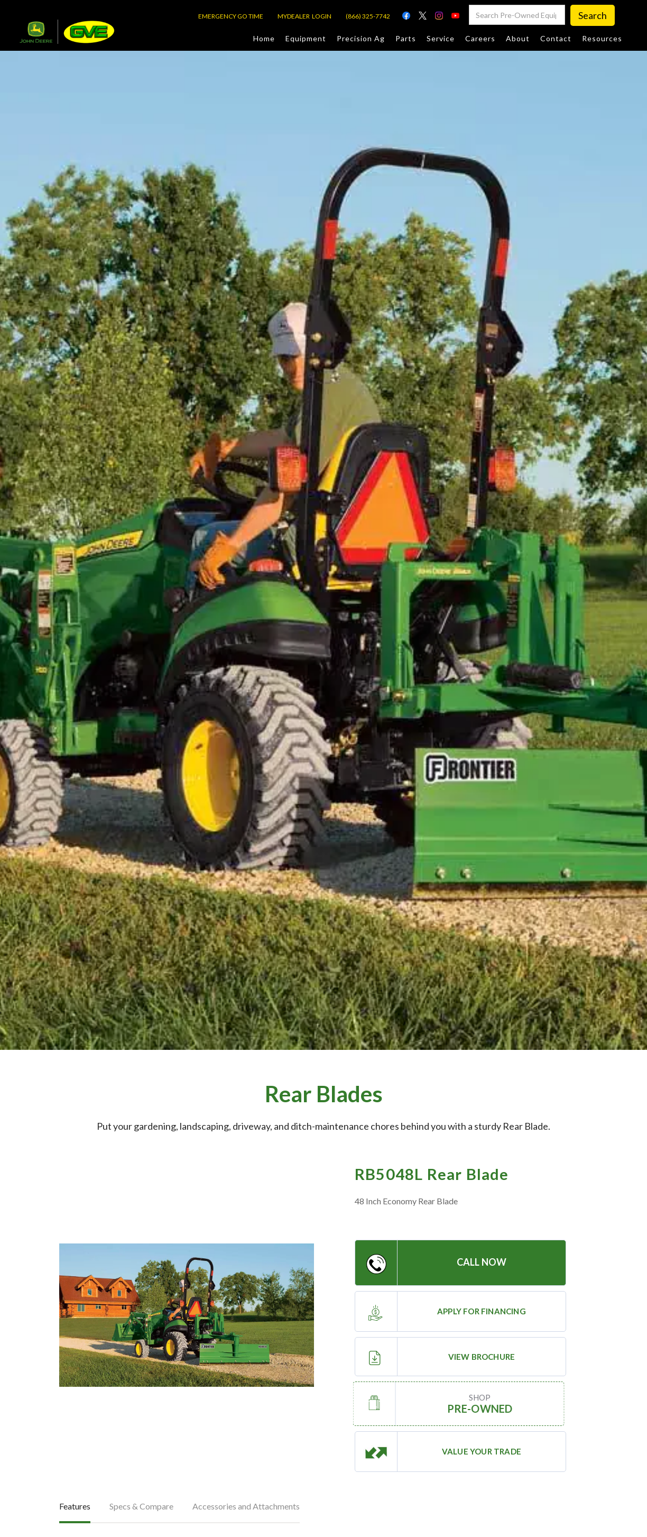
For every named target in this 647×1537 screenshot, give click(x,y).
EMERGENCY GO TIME (230, 16)
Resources (602, 38)
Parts (405, 38)
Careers (480, 38)
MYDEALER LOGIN (304, 16)
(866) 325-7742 (368, 16)
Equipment (305, 38)
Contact (555, 38)
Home (264, 38)
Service (441, 38)
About (518, 38)
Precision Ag (361, 38)
